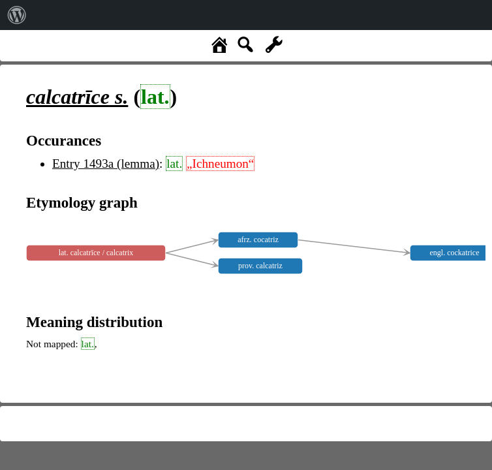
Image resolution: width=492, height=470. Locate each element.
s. (77, 96)
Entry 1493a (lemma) (105, 163)
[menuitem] (17, 15)
